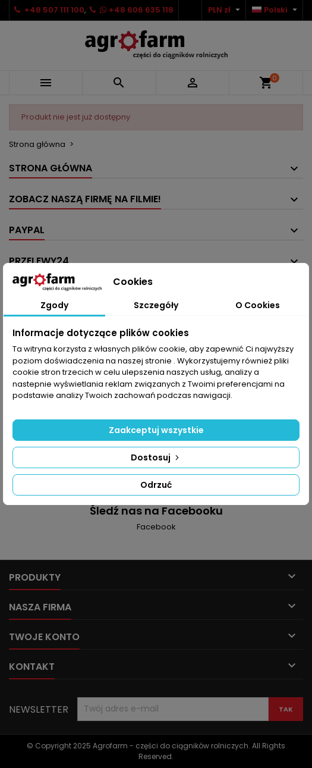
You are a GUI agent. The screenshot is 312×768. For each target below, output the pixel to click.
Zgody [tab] (54, 305)
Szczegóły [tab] (156, 305)
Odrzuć (156, 485)
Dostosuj (156, 457)
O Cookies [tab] (257, 305)
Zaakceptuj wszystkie (156, 430)
